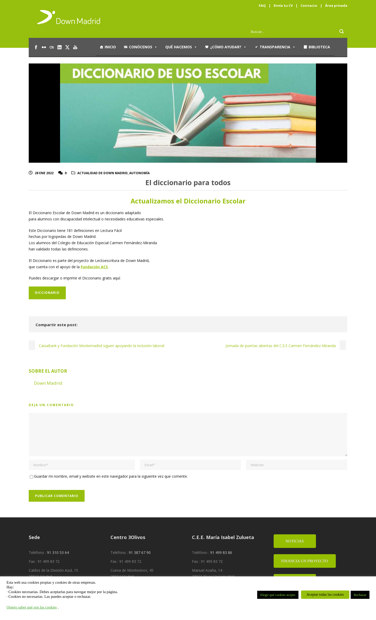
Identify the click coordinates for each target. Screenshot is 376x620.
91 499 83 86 (221, 552)
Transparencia (278, 47)
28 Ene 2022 (44, 173)
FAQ (262, 5)
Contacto (309, 5)
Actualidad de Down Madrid (102, 173)
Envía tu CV (283, 5)
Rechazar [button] (360, 595)
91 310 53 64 (58, 552)
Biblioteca (319, 46)
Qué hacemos (181, 47)
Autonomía (139, 173)
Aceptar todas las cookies (325, 594)
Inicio (110, 46)
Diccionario (47, 292)
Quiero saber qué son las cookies (32, 607)
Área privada (336, 5)
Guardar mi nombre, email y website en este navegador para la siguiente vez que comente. (111, 476)
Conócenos (143, 47)
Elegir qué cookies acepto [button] (277, 595)
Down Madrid (48, 383)
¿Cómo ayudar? (228, 47)
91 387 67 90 (140, 552)
